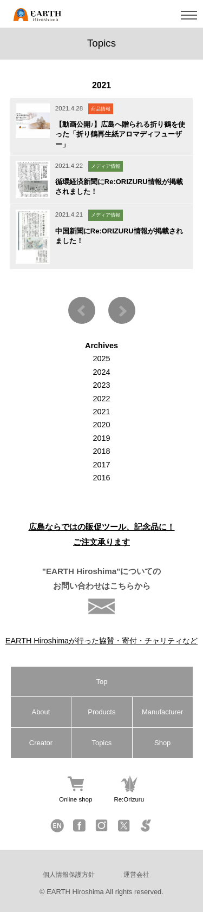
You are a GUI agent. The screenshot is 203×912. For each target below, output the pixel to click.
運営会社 (136, 874)
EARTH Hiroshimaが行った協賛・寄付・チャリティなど (101, 640)
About (41, 712)
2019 (101, 438)
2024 (101, 372)
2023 (101, 385)
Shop (162, 743)
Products (101, 712)
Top (102, 682)
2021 (101, 411)
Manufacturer (162, 712)
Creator (41, 743)
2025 (101, 358)
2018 (101, 451)
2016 (101, 477)
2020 (101, 424)
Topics (101, 743)
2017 (101, 464)
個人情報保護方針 (69, 874)
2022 (101, 398)
